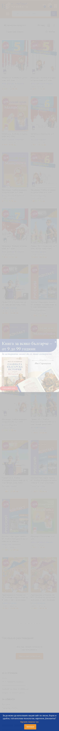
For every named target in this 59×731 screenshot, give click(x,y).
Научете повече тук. (29, 722)
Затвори (30, 727)
